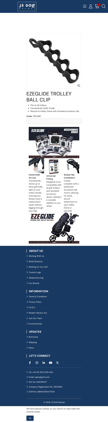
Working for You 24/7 (38, 267)
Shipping (33, 342)
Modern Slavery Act (38, 313)
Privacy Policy (35, 302)
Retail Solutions (36, 261)
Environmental (35, 323)
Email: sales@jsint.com (39, 377)
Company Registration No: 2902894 (45, 387)
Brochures (33, 337)
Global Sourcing (36, 277)
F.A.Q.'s (32, 307)
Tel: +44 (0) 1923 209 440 (41, 372)
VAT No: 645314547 (38, 382)
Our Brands (34, 283)
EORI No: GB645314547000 (42, 391)
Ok (30, 418)
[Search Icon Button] (104, 6)
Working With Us (36, 256)
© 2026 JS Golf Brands (54, 402)
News (31, 347)
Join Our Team (35, 318)
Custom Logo (35, 272)
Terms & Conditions (38, 296)
